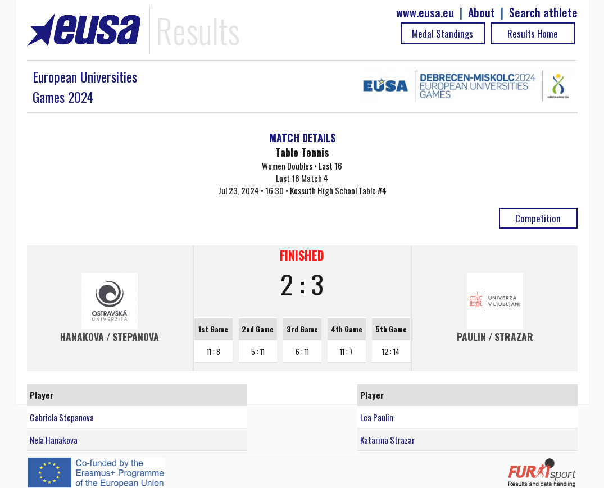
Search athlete (543, 13)
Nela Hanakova (54, 440)
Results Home (532, 33)
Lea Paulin (376, 417)
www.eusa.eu (425, 13)
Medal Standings (442, 33)
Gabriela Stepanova (62, 417)
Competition (538, 218)
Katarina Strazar (387, 440)
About (481, 13)
